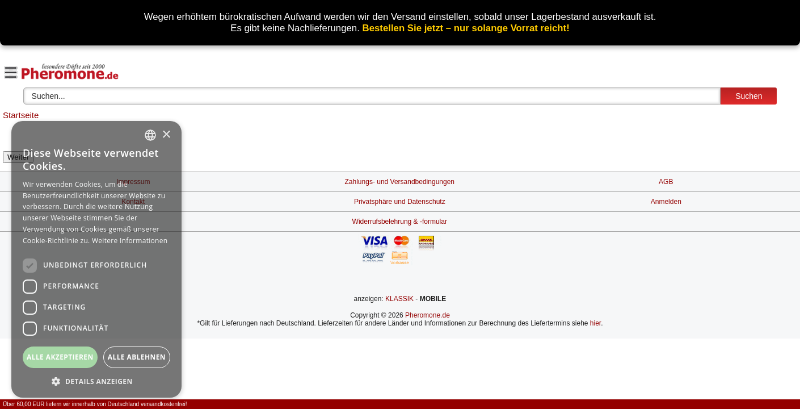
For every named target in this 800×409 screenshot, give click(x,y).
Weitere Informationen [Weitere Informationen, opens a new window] (130, 240)
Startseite (21, 115)
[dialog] (96, 259)
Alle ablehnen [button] (137, 357)
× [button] (166, 135)
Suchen (748, 96)
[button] (96, 380)
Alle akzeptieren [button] (60, 357)
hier (595, 323)
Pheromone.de (427, 315)
